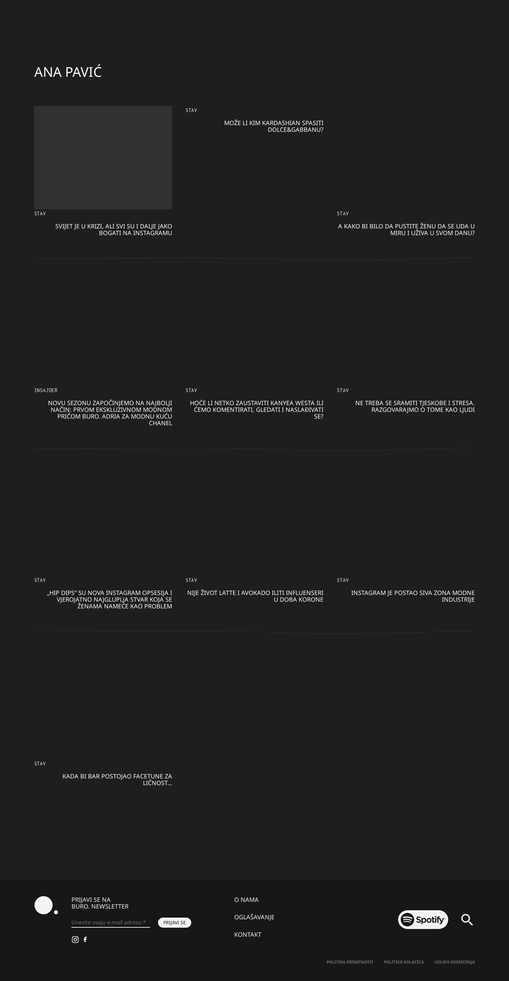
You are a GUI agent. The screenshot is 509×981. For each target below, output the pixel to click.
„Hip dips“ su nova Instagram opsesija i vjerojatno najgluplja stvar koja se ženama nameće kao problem (109, 599)
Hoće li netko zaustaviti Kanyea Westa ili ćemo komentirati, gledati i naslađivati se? (256, 409)
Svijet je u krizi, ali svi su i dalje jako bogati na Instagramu (113, 229)
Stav (40, 213)
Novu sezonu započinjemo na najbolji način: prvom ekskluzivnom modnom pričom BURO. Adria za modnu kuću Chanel (110, 413)
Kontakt (247, 934)
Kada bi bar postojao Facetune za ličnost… (117, 779)
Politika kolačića (404, 962)
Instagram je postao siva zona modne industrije (413, 596)
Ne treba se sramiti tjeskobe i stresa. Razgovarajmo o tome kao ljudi (415, 406)
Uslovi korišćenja (455, 962)
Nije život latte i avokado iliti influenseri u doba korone (255, 596)
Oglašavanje (254, 917)
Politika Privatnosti (349, 962)
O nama (246, 899)
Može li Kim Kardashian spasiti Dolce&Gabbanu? (273, 126)
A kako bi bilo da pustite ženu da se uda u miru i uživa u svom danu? (406, 229)
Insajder (46, 390)
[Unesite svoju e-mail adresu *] (110, 923)
